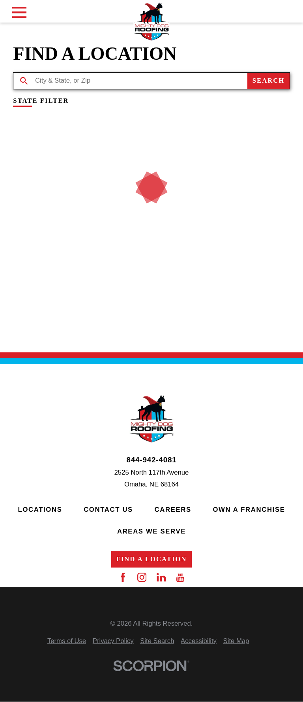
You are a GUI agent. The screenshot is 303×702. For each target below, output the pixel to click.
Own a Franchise (249, 509)
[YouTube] (180, 577)
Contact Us (108, 509)
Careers (173, 509)
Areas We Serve (151, 531)
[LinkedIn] (161, 577)
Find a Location (151, 559)
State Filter (41, 101)
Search (268, 80)
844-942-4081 (151, 460)
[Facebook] (122, 577)
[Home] (151, 21)
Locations (40, 509)
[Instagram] (141, 577)
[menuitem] (66, 641)
